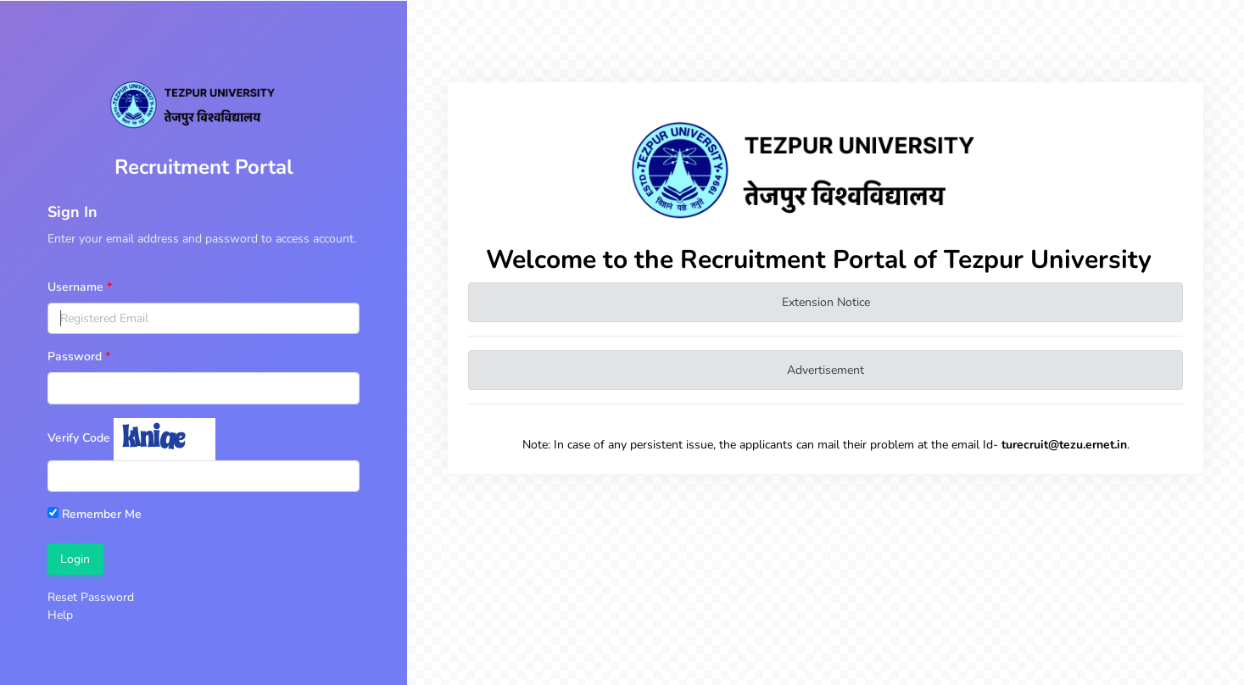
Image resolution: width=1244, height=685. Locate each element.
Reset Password (90, 597)
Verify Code (78, 438)
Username (75, 287)
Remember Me (94, 514)
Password (74, 356)
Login (75, 559)
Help (60, 615)
